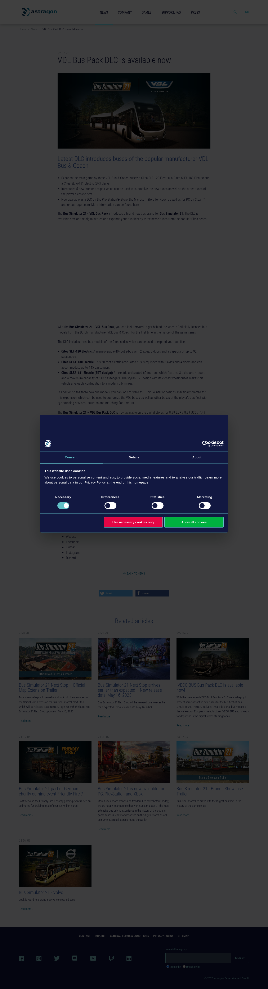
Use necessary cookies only (133, 522)
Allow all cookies (194, 522)
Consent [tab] (71, 457)
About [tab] (196, 457)
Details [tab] (134, 457)
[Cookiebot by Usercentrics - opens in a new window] (205, 443)
